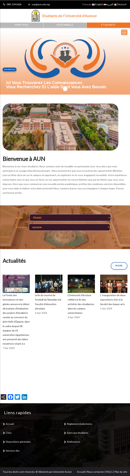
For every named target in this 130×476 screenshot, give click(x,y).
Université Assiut (62, 471)
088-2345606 (14, 4)
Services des (13, 450)
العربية (108, 4)
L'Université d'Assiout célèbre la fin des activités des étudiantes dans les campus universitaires (81, 304)
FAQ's (109, 471)
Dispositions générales (18, 441)
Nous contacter (95, 471)
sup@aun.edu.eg (41, 4)
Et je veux (21, 227)
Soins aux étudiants (77, 432)
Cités (9, 432)
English (97, 4)
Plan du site (120, 471)
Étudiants (108, 24)
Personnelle (65, 24)
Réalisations (73, 441)
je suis (19, 217)
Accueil (10, 423)
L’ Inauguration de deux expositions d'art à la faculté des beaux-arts (112, 299)
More (119, 265)
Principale (22, 24)
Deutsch (120, 4)
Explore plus (9, 69)
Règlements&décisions (79, 423)
